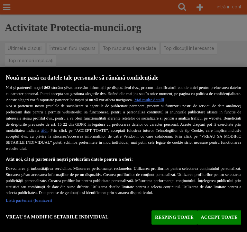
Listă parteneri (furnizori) (29, 200)
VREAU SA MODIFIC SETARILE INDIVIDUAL (57, 216)
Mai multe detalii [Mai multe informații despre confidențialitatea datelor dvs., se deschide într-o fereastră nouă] (149, 100)
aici (44, 130)
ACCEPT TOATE (219, 217)
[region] (123, 149)
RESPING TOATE (174, 217)
